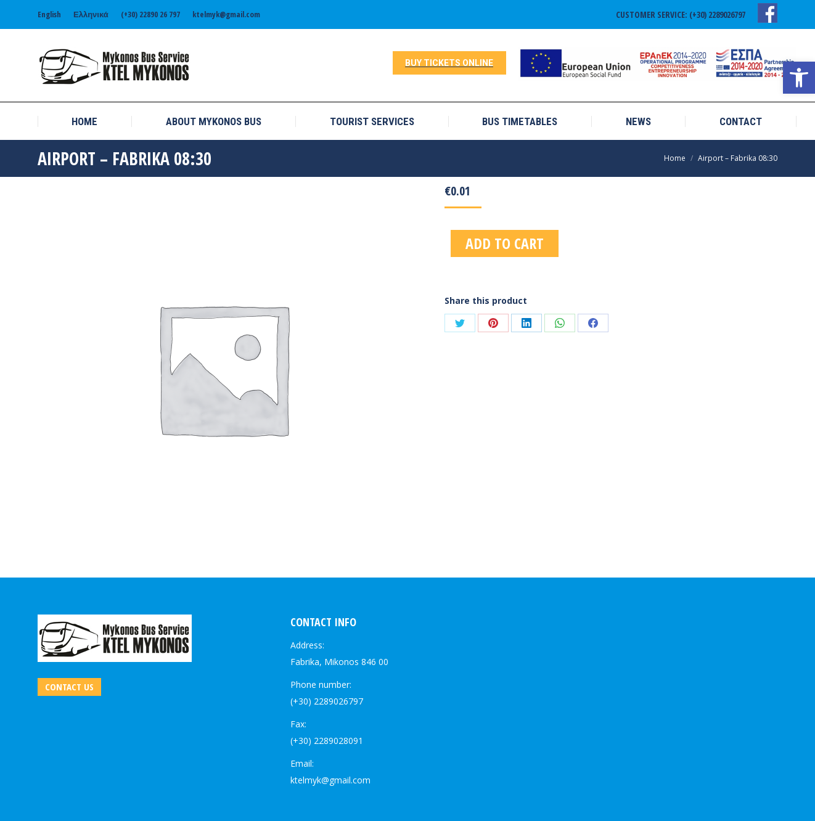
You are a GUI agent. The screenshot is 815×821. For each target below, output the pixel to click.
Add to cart (504, 243)
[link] (799, 78)
